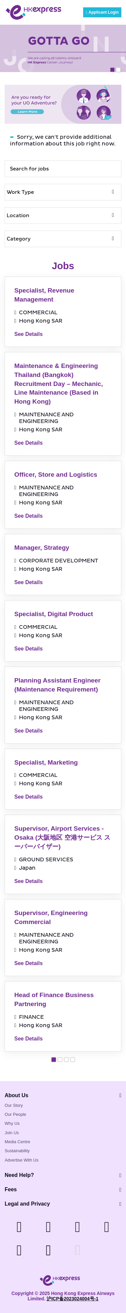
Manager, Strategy (41, 547)
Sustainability (17, 1150)
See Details (28, 334)
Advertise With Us (22, 1160)
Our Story (14, 1105)
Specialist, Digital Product (53, 613)
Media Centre (17, 1141)
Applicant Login (102, 12)
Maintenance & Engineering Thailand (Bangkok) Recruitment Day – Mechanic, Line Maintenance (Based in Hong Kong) (58, 383)
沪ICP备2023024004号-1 (72, 1298)
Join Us (12, 1132)
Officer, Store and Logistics (55, 474)
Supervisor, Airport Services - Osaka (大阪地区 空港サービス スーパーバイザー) (62, 837)
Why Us (12, 1123)
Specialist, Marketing (46, 762)
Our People (15, 1114)
